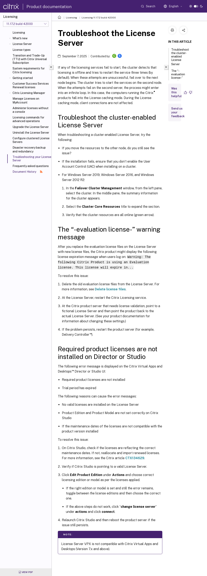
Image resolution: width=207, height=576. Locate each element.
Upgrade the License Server (31, 127)
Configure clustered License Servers (31, 140)
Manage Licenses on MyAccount (26, 100)
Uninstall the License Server (31, 132)
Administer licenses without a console (31, 109)
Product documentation (49, 6)
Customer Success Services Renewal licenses (31, 85)
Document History (27, 171)
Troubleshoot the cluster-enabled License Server (180, 57)
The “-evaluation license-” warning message (178, 79)
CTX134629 (134, 457)
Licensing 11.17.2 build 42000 (99, 17)
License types (22, 49)
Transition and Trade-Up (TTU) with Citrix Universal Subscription (30, 59)
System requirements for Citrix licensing (29, 70)
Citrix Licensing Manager (29, 93)
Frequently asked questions (31, 166)
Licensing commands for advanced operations (28, 119)
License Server (22, 44)
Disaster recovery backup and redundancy (29, 149)
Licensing (19, 32)
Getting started (23, 78)
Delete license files (110, 289)
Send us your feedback (178, 112)
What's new (20, 38)
